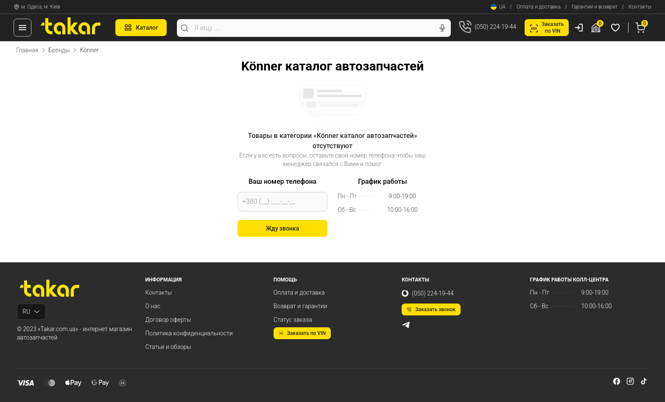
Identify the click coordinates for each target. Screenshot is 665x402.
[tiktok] (644, 381)
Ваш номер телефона (282, 181)
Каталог (141, 27)
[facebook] (616, 381)
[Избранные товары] (616, 27)
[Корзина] (641, 27)
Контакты (640, 7)
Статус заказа (293, 319)
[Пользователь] (578, 27)
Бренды (59, 50)
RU (31, 311)
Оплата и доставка (539, 7)
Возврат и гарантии (300, 306)
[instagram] (630, 381)
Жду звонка (282, 228)
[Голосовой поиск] (442, 28)
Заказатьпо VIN (547, 27)
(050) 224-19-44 (427, 293)
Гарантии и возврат (595, 7)
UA (498, 7)
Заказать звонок (431, 309)
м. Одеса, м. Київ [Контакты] (37, 7)
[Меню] (22, 28)
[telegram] (406, 324)
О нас (152, 306)
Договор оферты (168, 319)
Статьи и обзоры (168, 346)
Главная (27, 50)
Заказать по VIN (302, 333)
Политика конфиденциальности (188, 333)
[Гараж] (597, 27)
